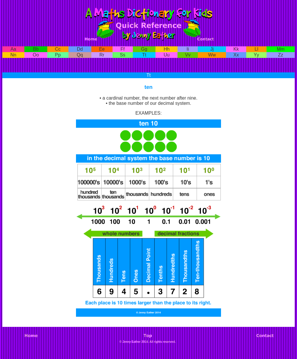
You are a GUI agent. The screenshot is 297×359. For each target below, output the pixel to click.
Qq (80, 54)
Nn (13, 54)
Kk (236, 49)
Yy (256, 54)
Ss (122, 54)
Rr (101, 54)
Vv (188, 54)
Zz (280, 54)
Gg (144, 49)
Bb (36, 49)
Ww (212, 54)
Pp (58, 54)
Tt (144, 54)
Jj (212, 49)
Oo (36, 54)
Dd (80, 49)
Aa (13, 49)
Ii (187, 49)
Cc (58, 49)
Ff (123, 49)
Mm (281, 49)
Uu (166, 54)
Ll (256, 49)
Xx (236, 54)
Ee (102, 49)
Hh (166, 49)
